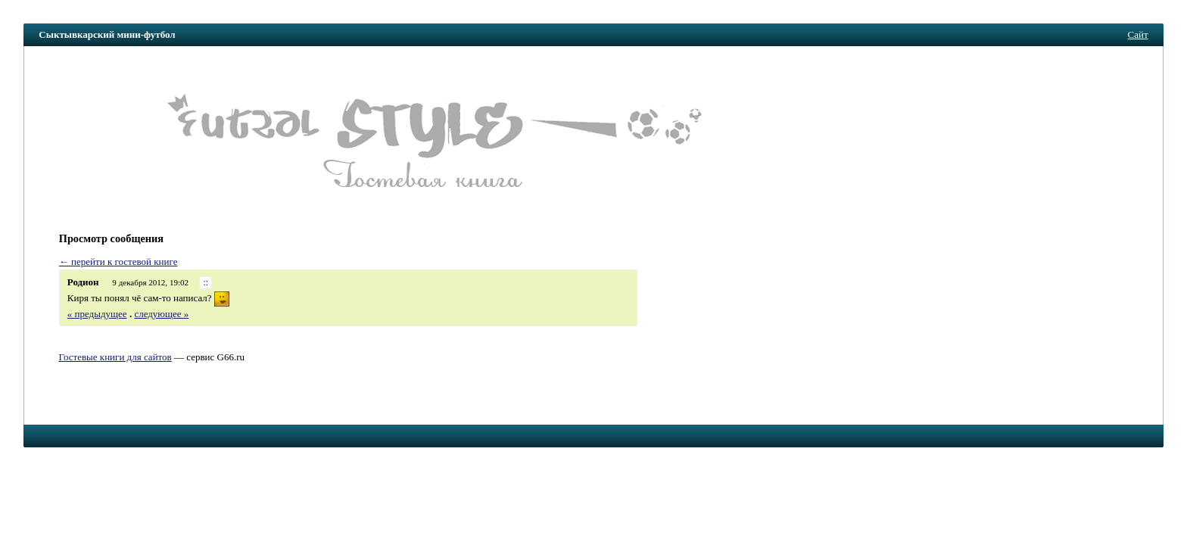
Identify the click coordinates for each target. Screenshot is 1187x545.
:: (206, 283)
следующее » (161, 313)
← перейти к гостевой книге (118, 261)
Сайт (1138, 34)
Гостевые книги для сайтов (115, 357)
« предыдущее (97, 313)
